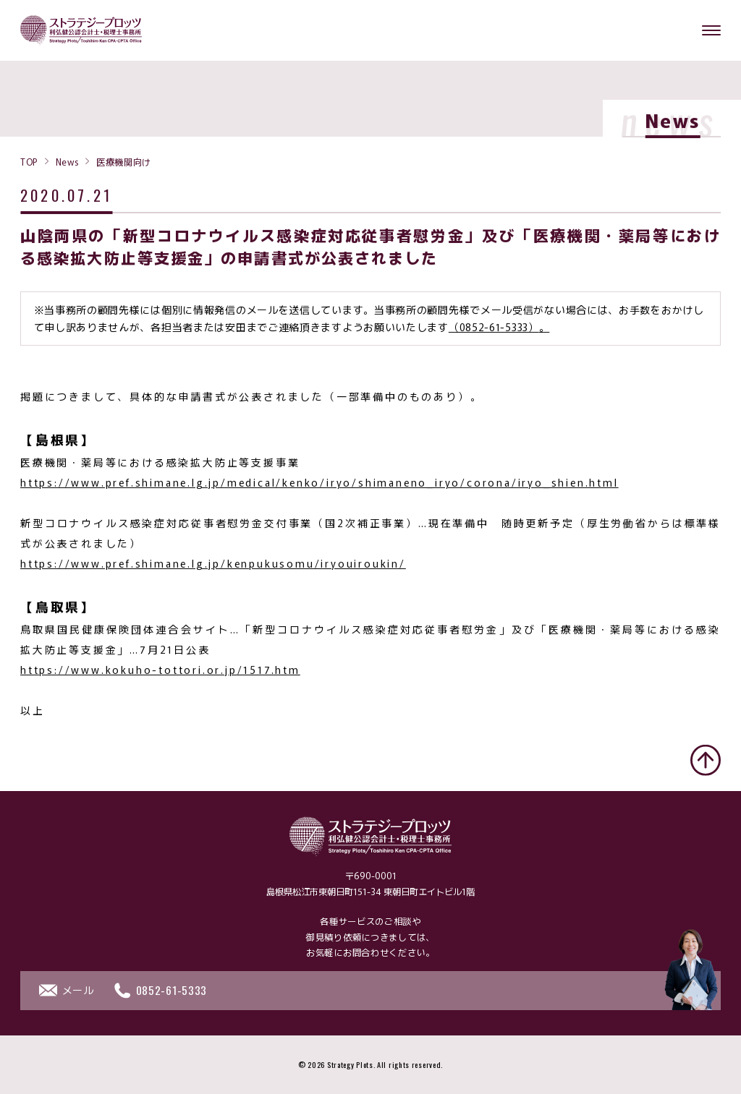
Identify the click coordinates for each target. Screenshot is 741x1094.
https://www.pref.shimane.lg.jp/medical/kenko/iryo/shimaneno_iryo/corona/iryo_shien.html (319, 484)
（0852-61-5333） (494, 329)
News (67, 161)
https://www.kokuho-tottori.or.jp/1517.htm (160, 671)
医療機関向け (123, 161)
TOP (29, 161)
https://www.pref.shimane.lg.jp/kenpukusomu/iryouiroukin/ (213, 565)
